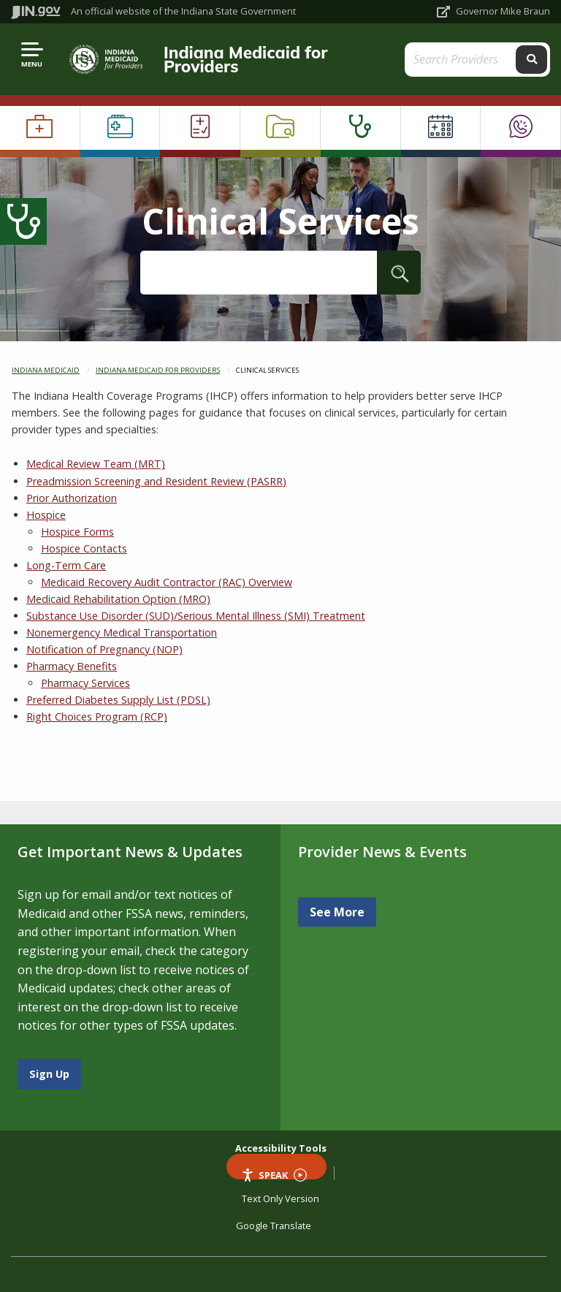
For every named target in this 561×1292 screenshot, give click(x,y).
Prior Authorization (71, 498)
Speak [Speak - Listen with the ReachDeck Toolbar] (274, 1173)
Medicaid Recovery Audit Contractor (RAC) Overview (166, 582)
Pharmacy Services (85, 683)
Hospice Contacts (84, 548)
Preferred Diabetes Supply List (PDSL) (118, 700)
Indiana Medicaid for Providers (246, 59)
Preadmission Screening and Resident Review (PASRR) (156, 481)
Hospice (46, 515)
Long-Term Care (66, 565)
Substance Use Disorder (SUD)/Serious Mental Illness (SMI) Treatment (195, 616)
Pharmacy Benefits (71, 666)
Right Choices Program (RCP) (96, 716)
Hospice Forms (77, 532)
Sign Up (49, 1074)
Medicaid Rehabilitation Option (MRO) (118, 599)
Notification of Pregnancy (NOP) (104, 649)
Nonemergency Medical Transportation (121, 632)
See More (337, 912)
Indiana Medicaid (46, 370)
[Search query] (462, 59)
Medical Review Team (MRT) (95, 464)
